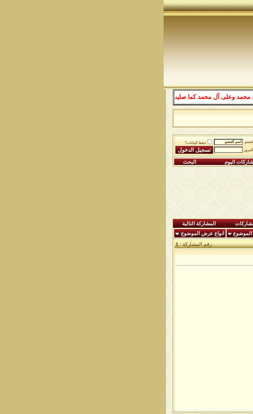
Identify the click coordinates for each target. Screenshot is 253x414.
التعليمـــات (174, 162)
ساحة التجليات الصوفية (160, 140)
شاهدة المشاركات (90, 223)
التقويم (130, 162)
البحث (26, 162)
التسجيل (222, 162)
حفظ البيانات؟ (34, 143)
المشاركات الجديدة (185, 223)
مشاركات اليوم (77, 162)
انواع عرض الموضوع (39, 233)
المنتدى (230, 223)
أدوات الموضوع (85, 233)
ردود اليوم (137, 223)
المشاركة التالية (35, 223)
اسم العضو (89, 142)
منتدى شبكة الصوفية (213, 140)
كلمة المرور (89, 150)
